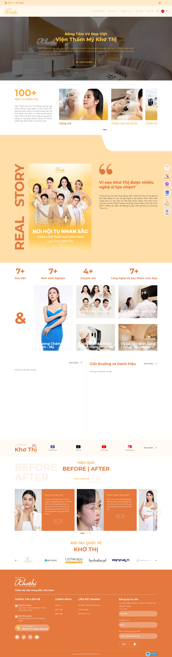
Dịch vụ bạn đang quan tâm (129, 631)
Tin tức (139, 11)
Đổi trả (58, 605)
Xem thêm (75, 363)
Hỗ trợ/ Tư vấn (84, 614)
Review (113, 11)
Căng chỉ (65, 123)
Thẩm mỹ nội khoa (124, 123)
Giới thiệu (98, 11)
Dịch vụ (127, 11)
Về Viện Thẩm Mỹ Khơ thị (89, 605)
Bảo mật (59, 610)
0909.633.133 (40, 629)
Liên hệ (149, 11)
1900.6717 (27, 629)
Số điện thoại (124, 620)
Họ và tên (123, 609)
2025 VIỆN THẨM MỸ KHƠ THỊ (90, 654)
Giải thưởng (83, 610)
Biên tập (59, 614)
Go (58, 521)
